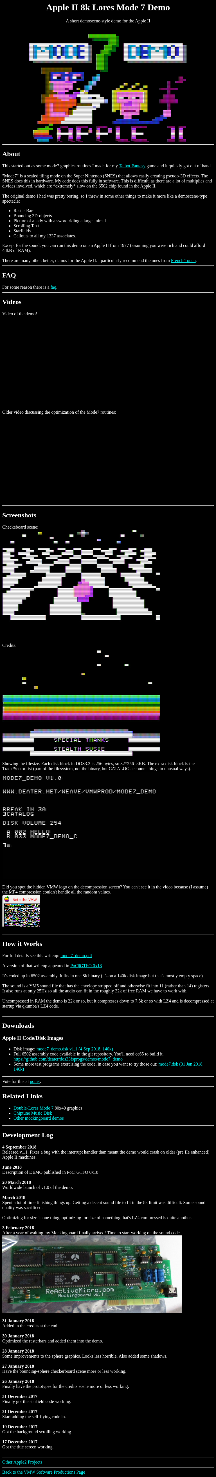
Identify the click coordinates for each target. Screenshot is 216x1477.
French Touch (183, 260)
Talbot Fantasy (132, 165)
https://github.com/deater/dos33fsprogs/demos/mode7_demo (68, 1059)
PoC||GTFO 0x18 (86, 965)
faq (53, 287)
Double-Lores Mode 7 (33, 1108)
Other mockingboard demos (39, 1118)
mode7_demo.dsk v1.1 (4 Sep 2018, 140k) (75, 1049)
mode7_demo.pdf (76, 955)
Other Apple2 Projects (22, 1462)
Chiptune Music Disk (33, 1113)
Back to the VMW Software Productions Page (43, 1472)
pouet (35, 1081)
